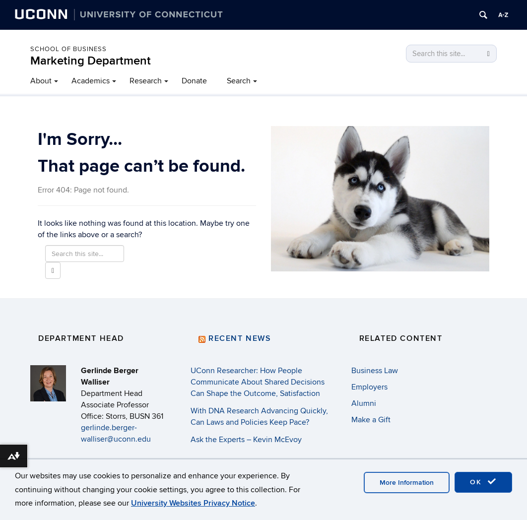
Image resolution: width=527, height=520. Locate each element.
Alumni (363, 403)
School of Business (68, 49)
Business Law (374, 371)
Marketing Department (90, 61)
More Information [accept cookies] (407, 482)
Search (239, 81)
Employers (369, 387)
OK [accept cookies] (483, 481)
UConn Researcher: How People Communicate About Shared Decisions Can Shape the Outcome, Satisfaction (258, 382)
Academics (90, 81)
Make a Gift (371, 420)
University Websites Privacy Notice (193, 503)
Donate (194, 81)
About (41, 81)
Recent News (239, 338)
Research (146, 81)
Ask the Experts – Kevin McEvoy (246, 440)
